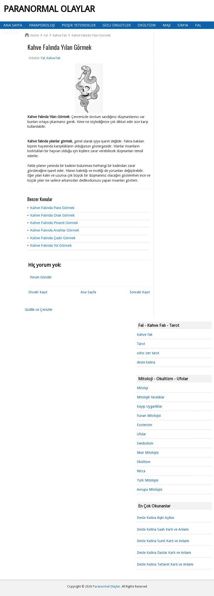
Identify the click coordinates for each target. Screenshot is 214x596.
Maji (166, 25)
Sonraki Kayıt (140, 292)
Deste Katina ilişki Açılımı (155, 518)
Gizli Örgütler (117, 25)
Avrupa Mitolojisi (149, 489)
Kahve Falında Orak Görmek (52, 215)
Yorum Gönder (41, 277)
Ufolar (141, 434)
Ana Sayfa (12, 25)
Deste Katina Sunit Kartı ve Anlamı (163, 541)
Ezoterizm (144, 425)
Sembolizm (145, 443)
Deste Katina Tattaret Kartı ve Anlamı (165, 564)
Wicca (141, 471)
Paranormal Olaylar (49, 9)
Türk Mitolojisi (147, 480)
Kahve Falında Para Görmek (52, 208)
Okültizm (147, 25)
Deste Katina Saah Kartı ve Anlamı (163, 529)
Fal (198, 25)
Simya (182, 25)
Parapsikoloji (42, 25)
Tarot (141, 344)
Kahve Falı (144, 335)
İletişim (11, 32)
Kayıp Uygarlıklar (149, 406)
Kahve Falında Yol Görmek (51, 245)
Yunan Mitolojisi (149, 416)
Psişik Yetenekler (78, 25)
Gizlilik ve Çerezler (39, 310)
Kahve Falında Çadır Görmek (53, 238)
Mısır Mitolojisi (148, 453)
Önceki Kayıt (37, 292)
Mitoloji (142, 388)
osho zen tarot (148, 353)
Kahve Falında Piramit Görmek (54, 223)
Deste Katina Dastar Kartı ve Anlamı (164, 553)
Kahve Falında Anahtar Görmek (54, 230)
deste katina (146, 362)
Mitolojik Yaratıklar (150, 397)
